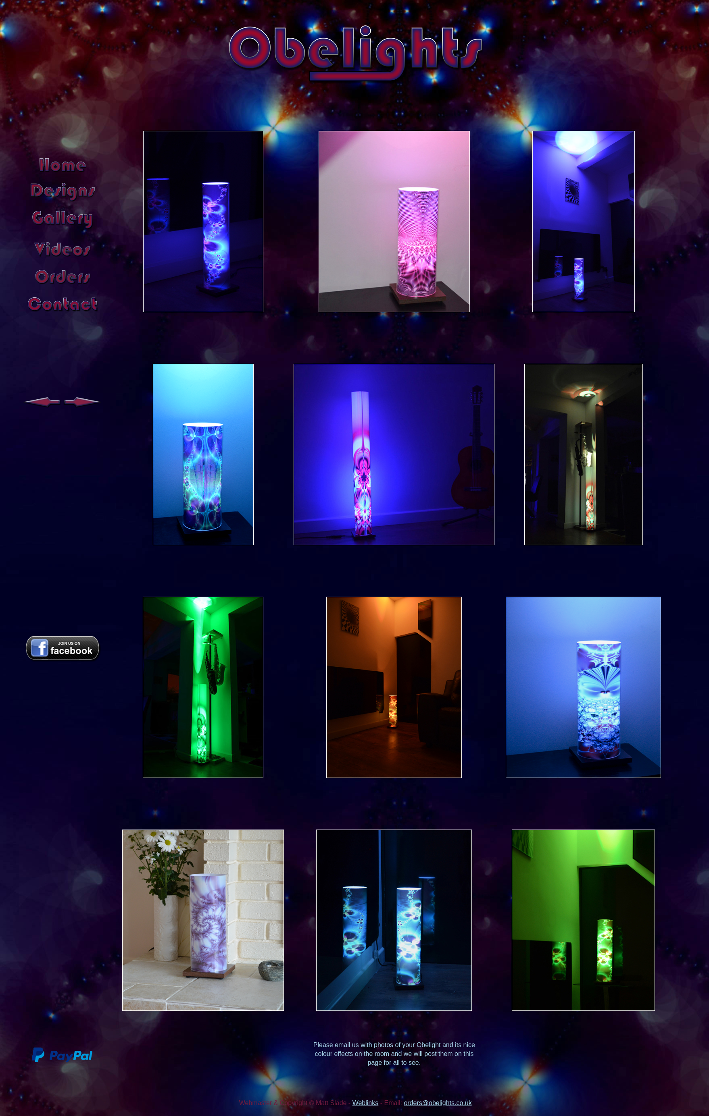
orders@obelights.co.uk (437, 1102)
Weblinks (365, 1102)
